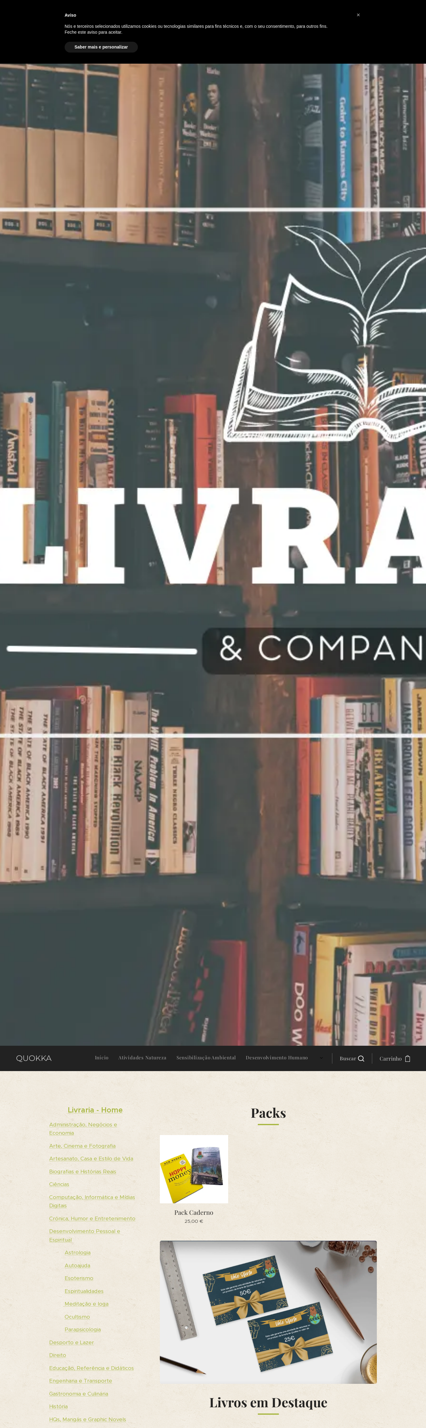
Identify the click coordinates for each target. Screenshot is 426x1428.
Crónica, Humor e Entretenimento (92, 1218)
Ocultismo (77, 1316)
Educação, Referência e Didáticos (91, 1368)
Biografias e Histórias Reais (82, 1171)
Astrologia (78, 1252)
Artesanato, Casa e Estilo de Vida (91, 1158)
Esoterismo (79, 1278)
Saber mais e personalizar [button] (101, 46)
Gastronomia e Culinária (78, 1393)
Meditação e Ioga (86, 1303)
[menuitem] (260, 1058)
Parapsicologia (83, 1329)
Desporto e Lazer (71, 1342)
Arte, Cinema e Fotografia (82, 1145)
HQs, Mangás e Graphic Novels (87, 1419)
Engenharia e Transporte (80, 1380)
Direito (57, 1355)
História (58, 1406)
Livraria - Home (95, 1110)
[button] (352, 1058)
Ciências (59, 1184)
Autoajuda (77, 1265)
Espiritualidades (84, 1290)
